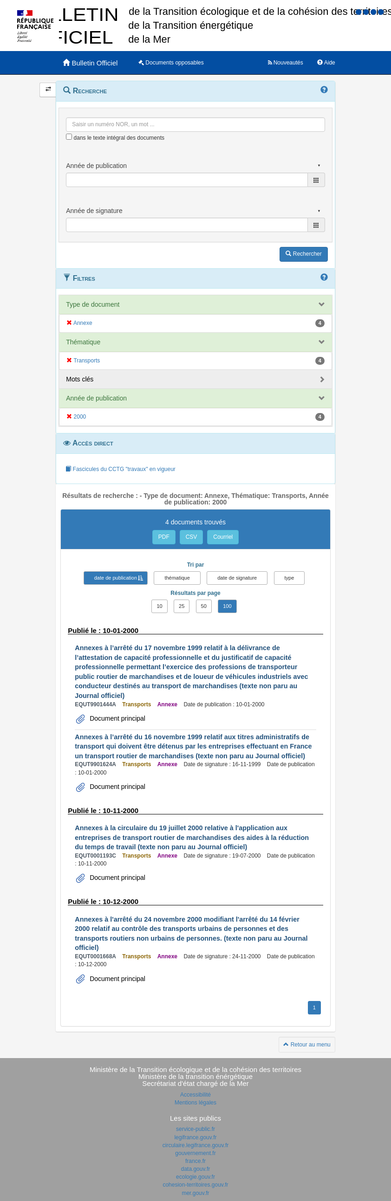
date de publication (115, 578)
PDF (163, 537)
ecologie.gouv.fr (195, 1177)
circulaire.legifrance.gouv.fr (196, 1145)
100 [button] (227, 606)
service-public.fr (195, 1129)
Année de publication (96, 398)
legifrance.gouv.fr (195, 1137)
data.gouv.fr (195, 1169)
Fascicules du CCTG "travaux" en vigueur (120, 469)
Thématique (83, 342)
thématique (176, 578)
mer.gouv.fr (195, 1193)
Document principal (116, 718)
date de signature (237, 578)
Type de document (92, 304)
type (289, 578)
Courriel (223, 537)
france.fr (195, 1161)
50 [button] (204, 606)
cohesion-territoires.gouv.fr (195, 1185)
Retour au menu (306, 1044)
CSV (191, 537)
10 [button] (159, 606)
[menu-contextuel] (69, 137)
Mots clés (79, 379)
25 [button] (181, 606)
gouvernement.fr (195, 1153)
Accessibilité (195, 1094)
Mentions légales (195, 1102)
